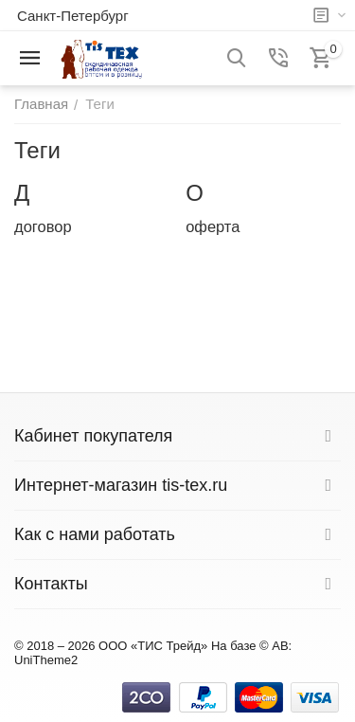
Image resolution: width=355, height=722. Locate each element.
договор (43, 226)
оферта (213, 226)
